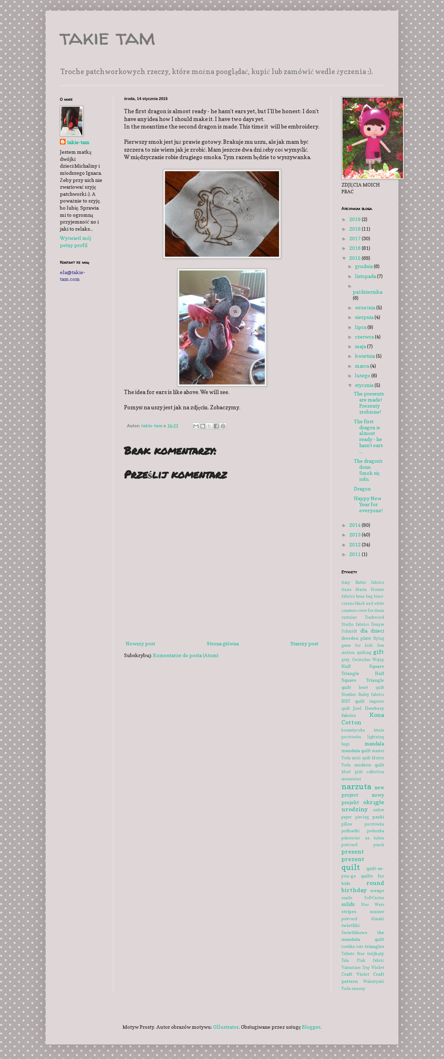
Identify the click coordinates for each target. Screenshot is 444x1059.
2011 (355, 554)
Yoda (346, 988)
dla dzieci (372, 631)
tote (359, 946)
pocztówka (374, 824)
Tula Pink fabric (362, 960)
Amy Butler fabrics (362, 582)
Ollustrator (226, 1027)
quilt (350, 867)
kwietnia (365, 356)
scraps (377, 890)
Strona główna (223, 643)
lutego (363, 375)
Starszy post (304, 643)
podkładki (350, 830)
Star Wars (372, 904)
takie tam (107, 37)
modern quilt (369, 764)
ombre (378, 809)
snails (346, 897)
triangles (374, 946)
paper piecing (355, 816)
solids (348, 904)
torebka (348, 946)
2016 (355, 248)
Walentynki (373, 981)
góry (345, 659)
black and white (369, 603)
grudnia (364, 266)
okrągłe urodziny (362, 805)
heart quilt (371, 687)
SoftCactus (374, 897)
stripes (348, 911)
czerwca (365, 337)
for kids (364, 645)
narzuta (356, 786)
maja (361, 346)
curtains (349, 617)
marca (362, 366)
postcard (349, 844)
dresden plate (356, 638)
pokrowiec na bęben (362, 837)
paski (378, 816)
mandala (374, 743)
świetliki (350, 925)
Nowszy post (140, 643)
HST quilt (353, 701)
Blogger (311, 1027)
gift (378, 651)
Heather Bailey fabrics (362, 694)
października (367, 292)
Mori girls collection (362, 771)
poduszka (375, 830)
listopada (366, 276)
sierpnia (365, 317)
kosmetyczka (353, 730)
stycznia (365, 385)
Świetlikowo (354, 932)
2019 (355, 219)
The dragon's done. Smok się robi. (368, 470)
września (365, 307)
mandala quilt (356, 750)
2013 (355, 534)
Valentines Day (355, 967)
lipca (361, 327)
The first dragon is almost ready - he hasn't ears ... (368, 436)
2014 (355, 525)
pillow (346, 824)
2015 (355, 258)
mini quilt (361, 757)
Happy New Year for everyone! (368, 504)
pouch (378, 844)
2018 (355, 229)
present (352, 851)
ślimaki (377, 918)
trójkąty (375, 953)
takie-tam (78, 142)
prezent (353, 859)
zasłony (358, 988)
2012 (355, 544)
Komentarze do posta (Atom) (185, 655)
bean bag (364, 596)
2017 (355, 238)
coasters (348, 610)
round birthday (362, 886)
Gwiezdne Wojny (368, 659)
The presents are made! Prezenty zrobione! (369, 402)
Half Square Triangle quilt (362, 680)
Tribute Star (353, 953)
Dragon (362, 489)
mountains (351, 778)
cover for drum (370, 610)
